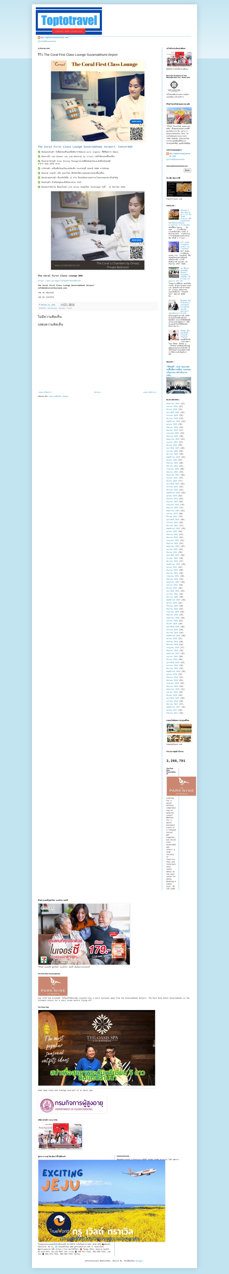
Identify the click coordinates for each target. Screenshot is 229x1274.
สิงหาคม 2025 (172, 430)
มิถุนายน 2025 (172, 436)
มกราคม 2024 (172, 487)
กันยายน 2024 (172, 463)
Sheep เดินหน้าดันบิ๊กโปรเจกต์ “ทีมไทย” (185, 334)
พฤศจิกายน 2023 (173, 493)
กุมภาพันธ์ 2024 (172, 484)
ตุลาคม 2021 (171, 567)
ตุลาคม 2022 (171, 532)
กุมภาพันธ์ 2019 (172, 663)
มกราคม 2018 (172, 701)
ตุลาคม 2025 (171, 424)
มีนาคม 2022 (171, 552)
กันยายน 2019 (172, 642)
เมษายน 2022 (172, 549)
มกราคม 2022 (172, 558)
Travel (69, 308)
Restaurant (52, 308)
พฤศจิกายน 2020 (173, 600)
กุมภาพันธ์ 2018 (172, 698)
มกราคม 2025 (172, 451)
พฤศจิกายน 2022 (173, 529)
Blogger (139, 1261)
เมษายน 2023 (172, 514)
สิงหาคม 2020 (172, 609)
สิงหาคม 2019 (172, 645)
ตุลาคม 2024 (171, 460)
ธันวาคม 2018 (172, 668)
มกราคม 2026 (172, 415)
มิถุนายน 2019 (172, 651)
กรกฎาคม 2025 (172, 433)
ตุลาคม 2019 (171, 639)
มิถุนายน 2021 (172, 579)
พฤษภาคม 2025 (172, 439)
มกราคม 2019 (172, 666)
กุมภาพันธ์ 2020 (172, 627)
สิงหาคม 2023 (172, 502)
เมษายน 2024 (172, 478)
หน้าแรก (97, 392)
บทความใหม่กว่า (45, 392)
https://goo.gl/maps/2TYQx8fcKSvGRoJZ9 (59, 281)
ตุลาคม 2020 (171, 603)
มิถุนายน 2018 (172, 686)
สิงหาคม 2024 (172, 466)
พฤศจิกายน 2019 (173, 636)
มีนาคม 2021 (171, 588)
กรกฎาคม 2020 (172, 612)
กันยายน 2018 (172, 677)
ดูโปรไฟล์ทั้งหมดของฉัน (47, 41)
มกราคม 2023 (172, 523)
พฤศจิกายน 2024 (173, 457)
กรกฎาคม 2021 (172, 576)
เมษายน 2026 (172, 407)
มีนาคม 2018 (171, 695)
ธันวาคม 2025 (172, 419)
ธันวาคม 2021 (172, 561)
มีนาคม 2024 (171, 481)
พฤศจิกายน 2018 (173, 672)
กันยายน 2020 (172, 606)
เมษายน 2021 (172, 585)
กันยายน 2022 (172, 535)
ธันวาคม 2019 (172, 633)
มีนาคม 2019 (171, 660)
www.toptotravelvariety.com (54, 38)
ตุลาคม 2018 (171, 674)
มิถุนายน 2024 (172, 472)
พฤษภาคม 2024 (172, 475)
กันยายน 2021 (172, 570)
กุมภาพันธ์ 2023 (172, 520)
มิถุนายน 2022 (172, 543)
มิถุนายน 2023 (172, 508)
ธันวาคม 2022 (172, 526)
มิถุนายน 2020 (172, 615)
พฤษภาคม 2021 (172, 582)
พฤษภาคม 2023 (172, 511)
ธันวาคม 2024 (172, 454)
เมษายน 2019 (172, 657)
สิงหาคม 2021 (172, 573)
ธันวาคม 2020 (172, 597)
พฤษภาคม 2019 (172, 654)
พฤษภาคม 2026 (172, 404)
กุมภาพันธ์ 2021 (172, 591)
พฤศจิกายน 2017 (173, 707)
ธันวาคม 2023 (172, 490)
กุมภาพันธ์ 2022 (172, 555)
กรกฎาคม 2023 (172, 505)
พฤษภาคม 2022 (172, 546)
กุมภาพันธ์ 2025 (172, 448)
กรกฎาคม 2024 (172, 469)
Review (62, 308)
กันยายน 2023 (172, 499)
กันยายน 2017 (172, 713)
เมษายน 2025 (172, 442)
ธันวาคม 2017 (172, 704)
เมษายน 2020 (172, 621)
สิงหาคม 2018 (172, 680)
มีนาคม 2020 (171, 624)
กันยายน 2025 (172, 427)
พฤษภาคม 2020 (172, 618)
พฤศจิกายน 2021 (173, 564)
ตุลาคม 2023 (171, 496)
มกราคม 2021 (172, 594)
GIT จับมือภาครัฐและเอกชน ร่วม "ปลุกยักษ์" (185, 246)
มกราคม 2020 (172, 630)
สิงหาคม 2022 (172, 537)
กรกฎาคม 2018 (172, 683)
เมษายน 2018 (172, 692)
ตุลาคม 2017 (171, 710)
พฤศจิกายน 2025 (173, 421)
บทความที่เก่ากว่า (150, 392)
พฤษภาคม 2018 (172, 689)
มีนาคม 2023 (171, 517)
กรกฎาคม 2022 (172, 541)
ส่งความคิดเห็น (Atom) (59, 396)
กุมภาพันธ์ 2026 (172, 413)
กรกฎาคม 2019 (172, 648)
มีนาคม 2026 (171, 409)
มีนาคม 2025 (171, 445)
